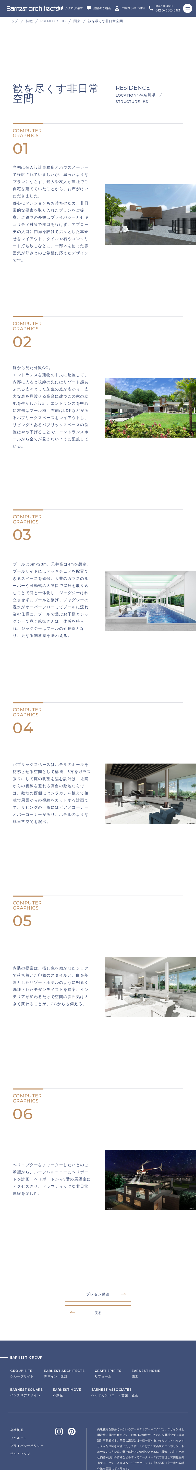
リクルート (18, 1387)
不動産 (67, 1341)
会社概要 (17, 1379)
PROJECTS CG (53, 21)
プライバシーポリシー (27, 1395)
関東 (77, 21)
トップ (13, 21)
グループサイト (22, 1323)
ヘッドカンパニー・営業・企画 (115, 1341)
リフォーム (108, 1323)
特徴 (29, 21)
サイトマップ (20, 1403)
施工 (146, 1323)
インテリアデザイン (26, 1341)
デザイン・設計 (64, 1323)
